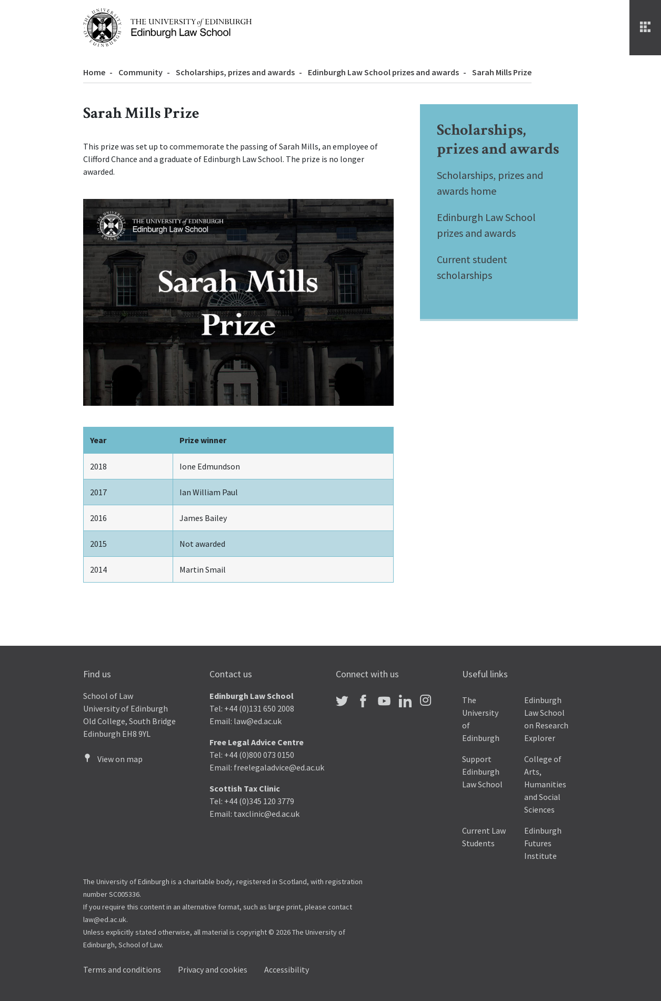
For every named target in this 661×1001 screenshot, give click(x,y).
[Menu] (645, 27)
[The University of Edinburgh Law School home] (167, 26)
